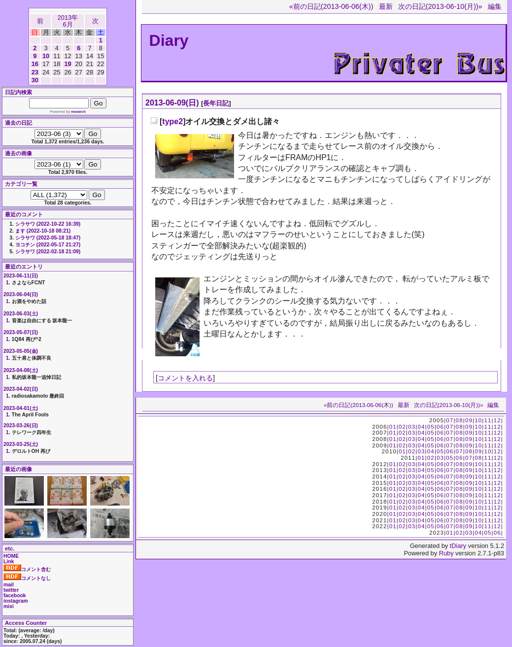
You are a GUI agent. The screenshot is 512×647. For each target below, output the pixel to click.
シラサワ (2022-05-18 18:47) (47, 237)
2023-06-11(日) (20, 275)
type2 (172, 121)
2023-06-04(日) (20, 294)
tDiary (458, 545)
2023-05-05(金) (20, 351)
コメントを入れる (185, 378)
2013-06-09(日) (172, 103)
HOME (11, 556)
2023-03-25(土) (20, 444)
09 (469, 420)
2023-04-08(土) (20, 370)
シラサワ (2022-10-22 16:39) (47, 224)
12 (497, 420)
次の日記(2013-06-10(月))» (440, 6)
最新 (386, 6)
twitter (11, 590)
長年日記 (216, 103)
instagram (15, 601)
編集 (495, 6)
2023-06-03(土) (20, 313)
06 (440, 427)
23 (35, 72)
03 (411, 427)
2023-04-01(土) (20, 408)
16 (35, 64)
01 (393, 427)
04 (421, 427)
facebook (14, 595)
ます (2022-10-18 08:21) (42, 231)
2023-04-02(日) (20, 389)
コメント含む (27, 569)
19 (67, 64)
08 (459, 420)
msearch (78, 111)
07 (449, 420)
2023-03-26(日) (20, 425)
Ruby (446, 553)
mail (8, 584)
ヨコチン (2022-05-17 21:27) (47, 244)
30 (35, 80)
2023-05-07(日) (20, 332)
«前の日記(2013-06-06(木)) (331, 6)
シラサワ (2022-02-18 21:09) (47, 251)
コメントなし (27, 578)
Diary (169, 40)
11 (487, 420)
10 (45, 56)
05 (431, 427)
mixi (8, 606)
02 (402, 427)
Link (8, 561)
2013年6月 (68, 21)
